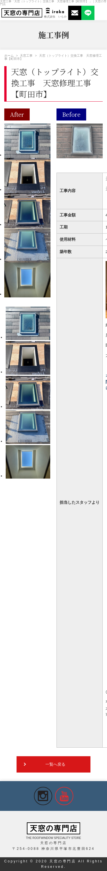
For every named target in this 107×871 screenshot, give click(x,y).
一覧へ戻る (55, 764)
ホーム (9, 55)
